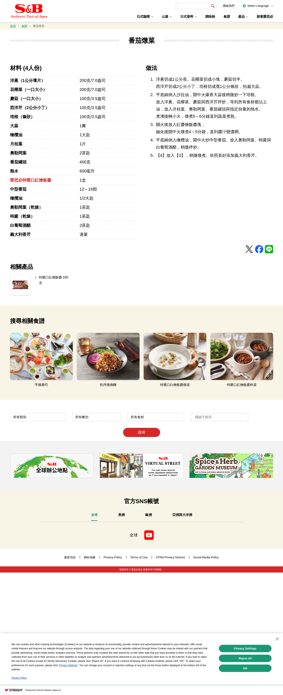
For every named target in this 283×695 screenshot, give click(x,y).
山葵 (165, 16)
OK (245, 668)
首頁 (13, 26)
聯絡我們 (228, 5)
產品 (241, 16)
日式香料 (186, 16)
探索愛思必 (265, 16)
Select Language (258, 5)
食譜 (226, 16)
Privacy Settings (245, 648)
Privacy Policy (19, 677)
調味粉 (210, 16)
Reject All (245, 658)
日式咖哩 (143, 16)
